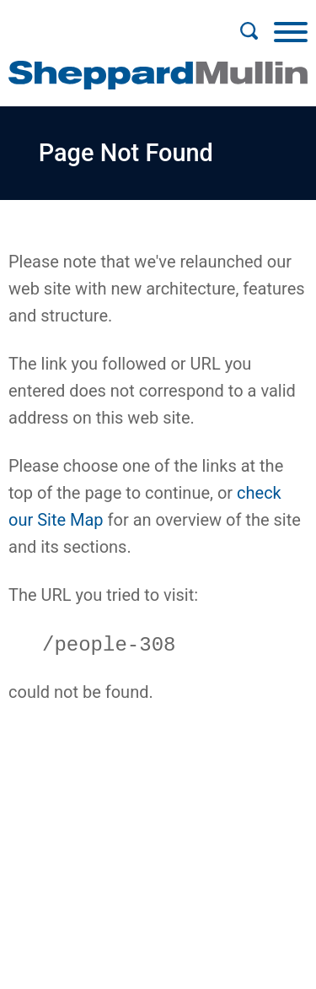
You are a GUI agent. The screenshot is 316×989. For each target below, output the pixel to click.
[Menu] (290, 31)
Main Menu (103, 22)
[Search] (248, 31)
